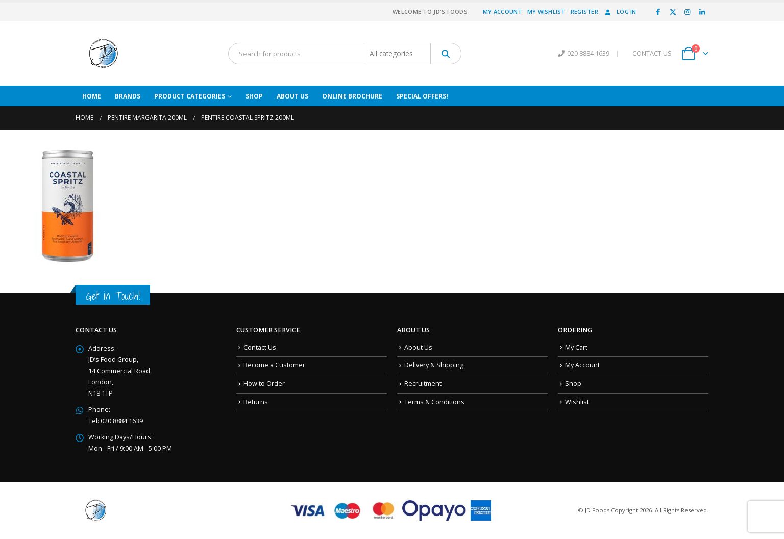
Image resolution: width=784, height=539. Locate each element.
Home (91, 96)
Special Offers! (422, 96)
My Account (502, 11)
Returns (255, 402)
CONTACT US (652, 53)
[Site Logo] (104, 53)
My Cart (576, 347)
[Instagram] (687, 11)
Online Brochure (352, 96)
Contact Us (259, 347)
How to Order (264, 383)
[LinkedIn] (701, 11)
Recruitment (423, 383)
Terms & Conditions (434, 402)
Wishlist (577, 402)
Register (584, 11)
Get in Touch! (113, 295)
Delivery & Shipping (433, 365)
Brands (127, 96)
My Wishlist (546, 11)
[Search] (446, 53)
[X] (672, 11)
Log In (619, 11)
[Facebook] (658, 11)
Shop (254, 96)
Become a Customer (274, 365)
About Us (292, 96)
